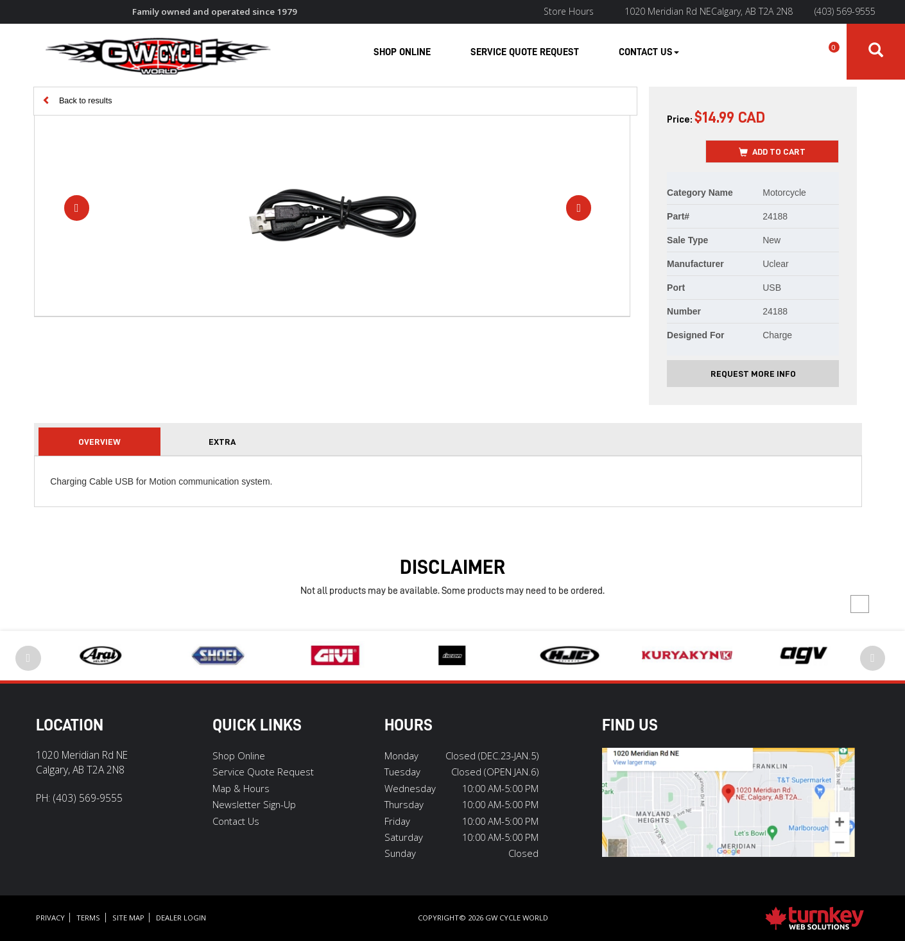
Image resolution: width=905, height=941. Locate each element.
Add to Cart (772, 152)
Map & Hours (241, 788)
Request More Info (753, 373)
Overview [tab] (99, 441)
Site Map (128, 917)
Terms (88, 917)
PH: (79, 798)
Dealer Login (181, 917)
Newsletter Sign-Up (254, 804)
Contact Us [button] (649, 52)
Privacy (50, 917)
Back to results (77, 100)
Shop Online (402, 52)
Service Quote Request (524, 52)
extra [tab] (222, 441)
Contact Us (235, 821)
